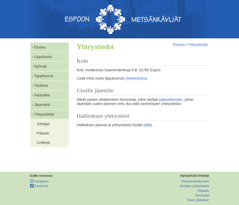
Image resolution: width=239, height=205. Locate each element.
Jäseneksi (42, 105)
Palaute (43, 133)
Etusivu (40, 47)
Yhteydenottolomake (195, 181)
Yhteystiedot (44, 114)
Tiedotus (41, 85)
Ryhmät (40, 66)
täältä (147, 125)
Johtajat (43, 124)
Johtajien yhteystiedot (194, 186)
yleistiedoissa (136, 78)
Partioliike (42, 95)
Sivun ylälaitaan (198, 200)
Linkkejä (43, 142)
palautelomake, (171, 99)
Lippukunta (43, 57)
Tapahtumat (43, 76)
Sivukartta (202, 195)
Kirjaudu (203, 191)
